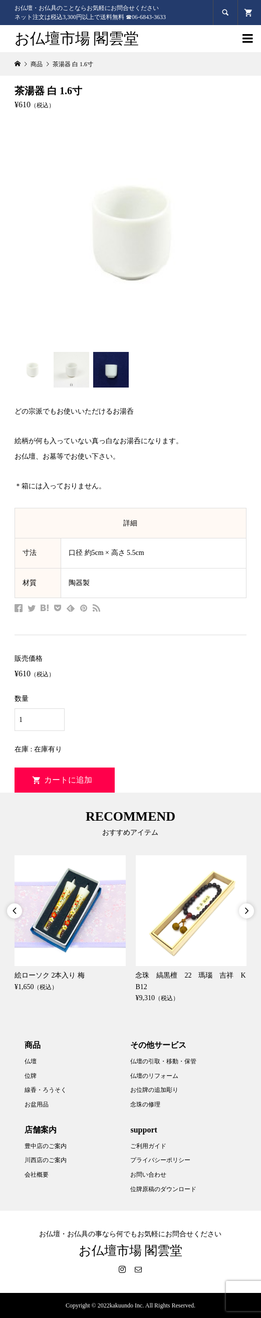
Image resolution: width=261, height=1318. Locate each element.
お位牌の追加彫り (154, 1089)
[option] (70, 924)
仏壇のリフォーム (154, 1075)
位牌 (31, 1075)
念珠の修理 (145, 1104)
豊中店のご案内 (46, 1146)
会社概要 (37, 1174)
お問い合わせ (148, 1174)
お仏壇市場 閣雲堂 (77, 38)
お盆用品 (37, 1104)
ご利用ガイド (148, 1146)
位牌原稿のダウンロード (163, 1189)
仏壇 (31, 1061)
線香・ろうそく (46, 1089)
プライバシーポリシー (160, 1160)
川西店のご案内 (46, 1160)
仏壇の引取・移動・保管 (163, 1061)
